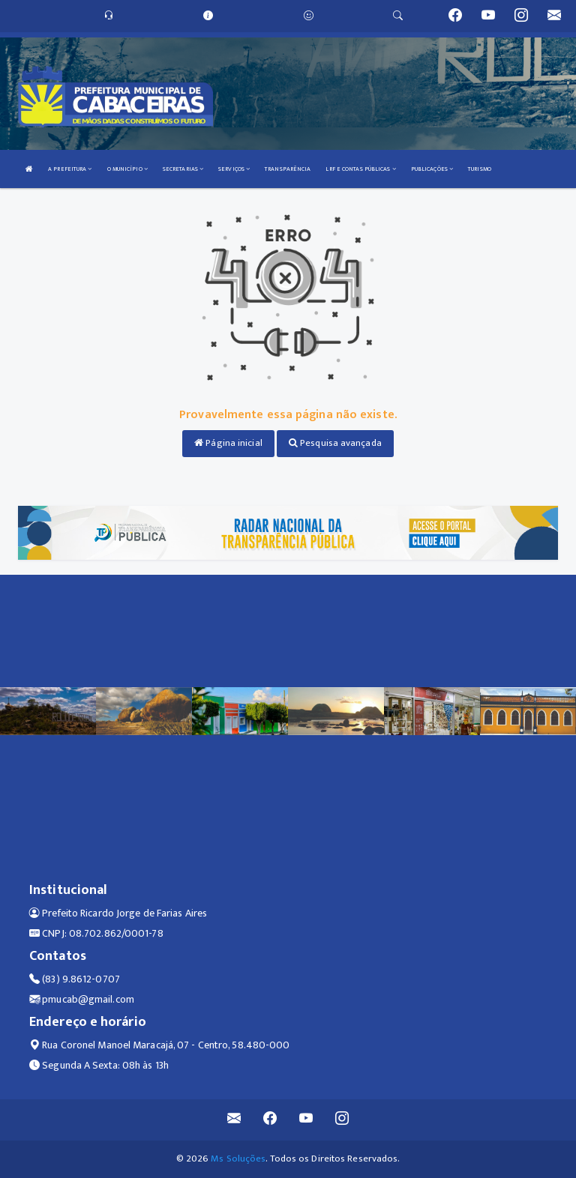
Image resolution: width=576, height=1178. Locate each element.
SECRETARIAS (183, 169)
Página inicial (228, 443)
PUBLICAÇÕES (432, 169)
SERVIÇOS (234, 169)
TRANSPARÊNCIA (287, 169)
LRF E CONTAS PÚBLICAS (360, 169)
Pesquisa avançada (335, 443)
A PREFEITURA (70, 169)
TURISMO (479, 169)
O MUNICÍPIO (127, 169)
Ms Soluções (238, 1158)
